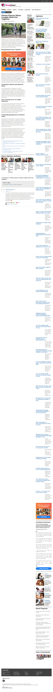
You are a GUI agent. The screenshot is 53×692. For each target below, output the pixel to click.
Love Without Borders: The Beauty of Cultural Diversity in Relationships (12, 152)
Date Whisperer (36, 9)
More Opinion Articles (11, 156)
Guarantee (16, 672)
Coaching (20, 9)
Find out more (43, 568)
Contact (27, 673)
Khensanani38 (9, 189)
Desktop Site (39, 673)
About (37, 674)
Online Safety (39, 672)
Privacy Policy (17, 673)
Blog (26, 672)
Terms (3, 673)
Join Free (13, 68)
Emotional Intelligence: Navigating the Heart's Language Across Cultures (12, 141)
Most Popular (17, 674)
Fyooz (4, 12)
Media (26, 674)
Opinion (9, 9)
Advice (14, 9)
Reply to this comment (12, 204)
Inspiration (27, 9)
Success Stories (6, 672)
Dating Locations (6, 674)
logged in (11, 184)
